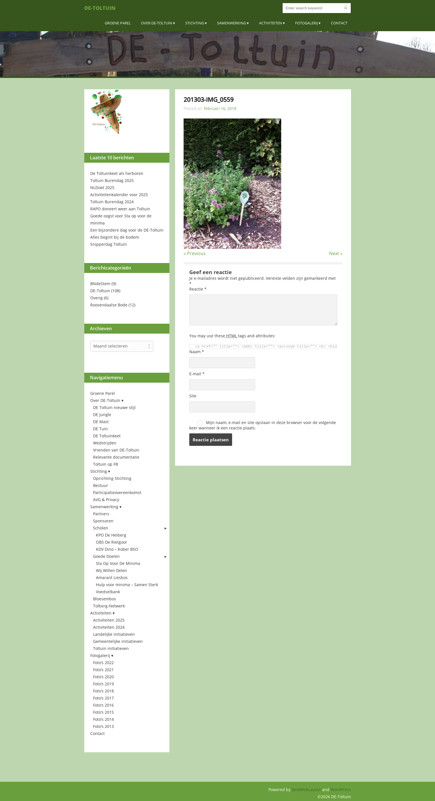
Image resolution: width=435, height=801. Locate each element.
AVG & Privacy (106, 499)
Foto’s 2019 (103, 683)
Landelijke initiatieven (114, 634)
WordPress (341, 789)
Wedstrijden (104, 443)
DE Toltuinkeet (107, 435)
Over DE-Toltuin (156, 23)
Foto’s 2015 (103, 712)
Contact (339, 23)
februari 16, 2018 (220, 108)
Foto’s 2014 (103, 719)
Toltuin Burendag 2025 (112, 180)
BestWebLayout (307, 789)
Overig (96, 297)
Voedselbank (108, 591)
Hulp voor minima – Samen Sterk (127, 584)
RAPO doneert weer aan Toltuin (120, 208)
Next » (335, 253)
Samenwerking (231, 23)
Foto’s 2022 (103, 662)
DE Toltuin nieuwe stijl (114, 407)
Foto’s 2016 (103, 705)
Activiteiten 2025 (109, 620)
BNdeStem (100, 283)
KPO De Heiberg (111, 535)
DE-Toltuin (99, 8)
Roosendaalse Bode (108, 305)
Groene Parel (118, 23)
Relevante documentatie (116, 457)
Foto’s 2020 (103, 676)
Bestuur (100, 485)
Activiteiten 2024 (109, 627)
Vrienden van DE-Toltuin (116, 450)
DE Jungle (102, 414)
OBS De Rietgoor (111, 542)
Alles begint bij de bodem (114, 237)
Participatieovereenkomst (117, 492)
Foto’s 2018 (103, 691)
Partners (101, 513)
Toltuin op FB (105, 464)
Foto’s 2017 (103, 698)
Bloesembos (104, 598)
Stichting (194, 23)
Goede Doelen (106, 556)
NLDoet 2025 (102, 187)
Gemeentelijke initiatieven (118, 641)
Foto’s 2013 (103, 726)
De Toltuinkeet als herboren (116, 173)
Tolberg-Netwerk (109, 606)
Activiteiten (270, 23)
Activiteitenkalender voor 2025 (119, 194)
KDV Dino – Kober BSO (117, 549)
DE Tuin (100, 428)
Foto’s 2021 (103, 669)
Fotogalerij (306, 23)
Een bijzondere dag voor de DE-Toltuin (126, 230)
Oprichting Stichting (112, 478)
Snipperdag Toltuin (108, 244)
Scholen (100, 528)
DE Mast (101, 421)
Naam (196, 351)
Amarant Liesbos (112, 577)
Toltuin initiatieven (111, 648)
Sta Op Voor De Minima (118, 563)
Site (192, 396)
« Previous (195, 253)
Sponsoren (103, 521)
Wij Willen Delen (111, 570)
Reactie (198, 289)
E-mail (197, 373)
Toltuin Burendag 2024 (112, 201)
